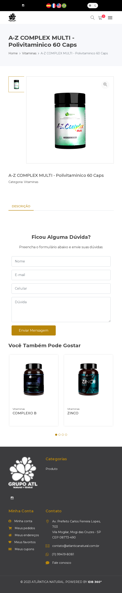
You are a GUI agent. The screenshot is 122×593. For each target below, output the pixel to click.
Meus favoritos (22, 542)
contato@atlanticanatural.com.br (75, 546)
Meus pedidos (21, 528)
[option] (16, 84)
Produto (52, 469)
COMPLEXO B (24, 413)
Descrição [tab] (21, 206)
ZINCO (72, 413)
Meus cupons (21, 549)
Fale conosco (61, 563)
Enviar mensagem (34, 330)
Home (13, 53)
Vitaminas (29, 53)
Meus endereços (23, 535)
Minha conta (20, 521)
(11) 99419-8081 (63, 554)
